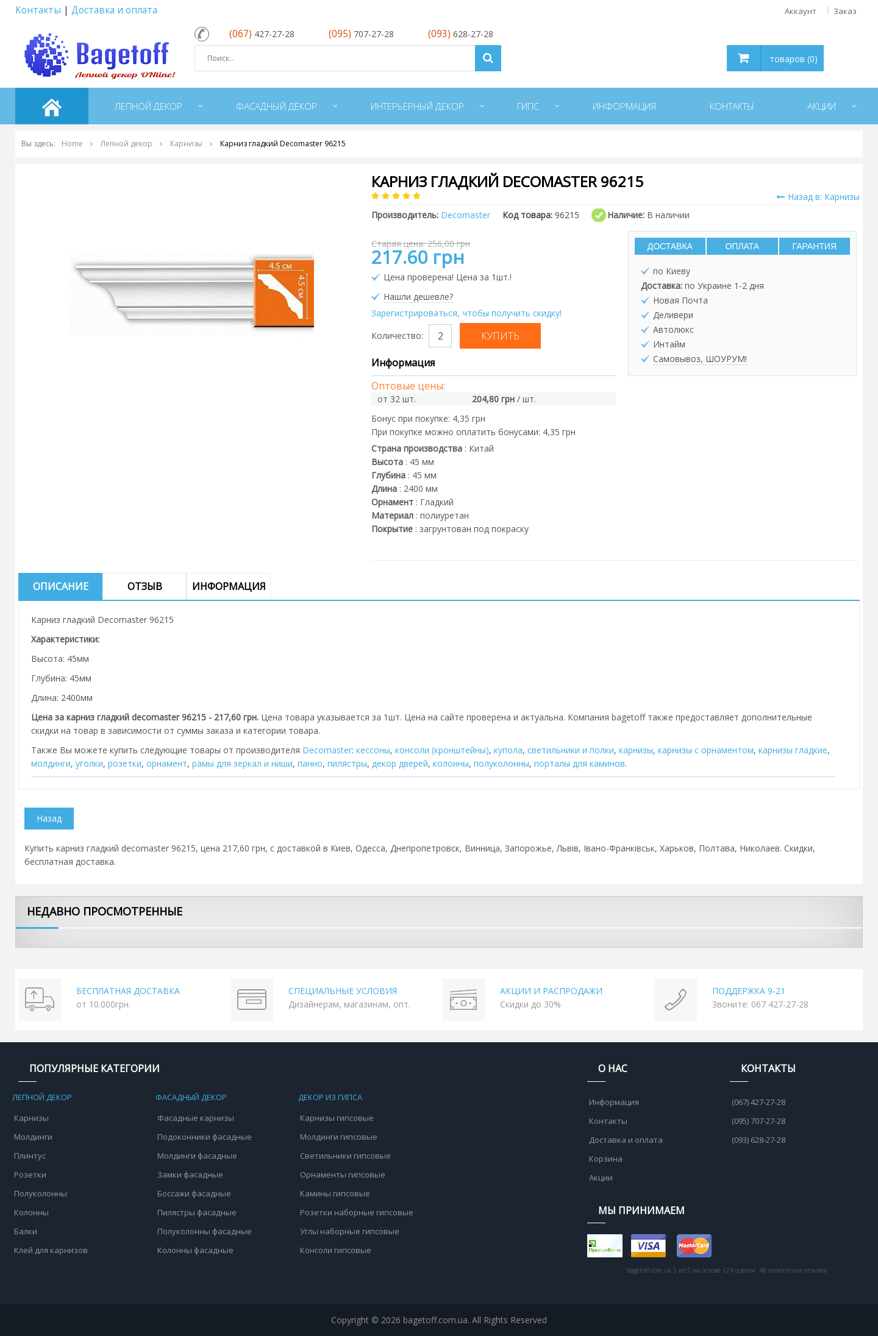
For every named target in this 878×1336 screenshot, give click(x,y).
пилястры (347, 763)
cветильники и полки (570, 750)
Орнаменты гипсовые (342, 1174)
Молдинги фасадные (197, 1155)
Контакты (38, 10)
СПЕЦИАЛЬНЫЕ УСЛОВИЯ (342, 991)
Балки (25, 1231)
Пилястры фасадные (197, 1212)
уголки (89, 763)
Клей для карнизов (51, 1250)
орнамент (166, 763)
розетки (124, 763)
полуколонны (501, 763)
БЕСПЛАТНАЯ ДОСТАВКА (128, 991)
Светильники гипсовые (345, 1155)
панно (310, 763)
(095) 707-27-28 (758, 1120)
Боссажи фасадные (194, 1193)
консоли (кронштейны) (442, 750)
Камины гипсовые (335, 1193)
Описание (60, 586)
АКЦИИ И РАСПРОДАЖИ (551, 991)
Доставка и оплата (114, 10)
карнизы (636, 750)
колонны (451, 763)
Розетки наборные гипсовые (356, 1212)
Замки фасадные (190, 1174)
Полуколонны (40, 1193)
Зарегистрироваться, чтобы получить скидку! (466, 313)
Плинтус (30, 1155)
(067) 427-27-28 (758, 1101)
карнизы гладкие (792, 750)
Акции (601, 1177)
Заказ (845, 10)
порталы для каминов (579, 763)
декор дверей (400, 763)
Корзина (606, 1158)
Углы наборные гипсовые (349, 1231)
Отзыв (144, 586)
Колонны (31, 1212)
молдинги (51, 763)
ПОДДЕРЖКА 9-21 (748, 991)
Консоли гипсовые (335, 1250)
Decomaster (327, 750)
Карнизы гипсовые (337, 1117)
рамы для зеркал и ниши (242, 763)
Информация (229, 586)
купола (508, 750)
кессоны (373, 750)
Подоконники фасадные (204, 1136)
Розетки (30, 1174)
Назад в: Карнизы (818, 196)
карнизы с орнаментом (706, 750)
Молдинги (33, 1136)
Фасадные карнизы (195, 1117)
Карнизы (31, 1117)
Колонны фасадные (195, 1250)
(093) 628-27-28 (758, 1139)
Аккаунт (800, 10)
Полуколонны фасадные (204, 1231)
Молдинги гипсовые (338, 1136)
